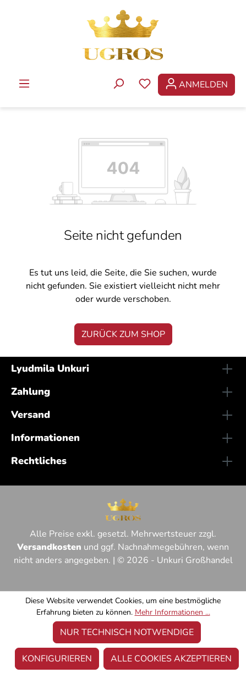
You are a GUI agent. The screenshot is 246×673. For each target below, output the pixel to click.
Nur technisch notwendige (127, 632)
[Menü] (24, 84)
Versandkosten (49, 547)
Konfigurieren (57, 659)
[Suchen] (118, 84)
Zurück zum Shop (123, 334)
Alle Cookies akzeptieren (171, 659)
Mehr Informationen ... (172, 612)
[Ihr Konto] (196, 85)
